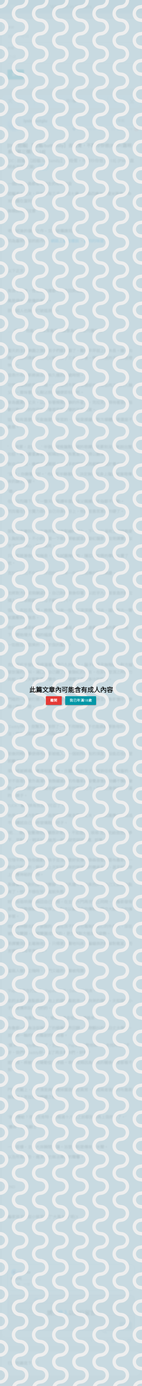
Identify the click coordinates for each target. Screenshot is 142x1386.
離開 (53, 700)
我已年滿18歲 (81, 700)
